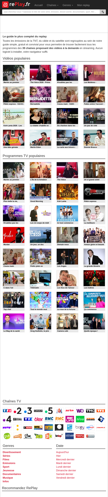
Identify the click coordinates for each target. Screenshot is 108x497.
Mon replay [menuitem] (83, 5)
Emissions (9, 463)
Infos (6, 481)
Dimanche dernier (66, 470)
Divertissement (12, 452)
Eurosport (90, 427)
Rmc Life (69, 419)
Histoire (90, 436)
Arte (69, 410)
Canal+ (38, 410)
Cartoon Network (27, 436)
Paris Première (90, 419)
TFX (100, 410)
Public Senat (80, 436)
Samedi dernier (64, 474)
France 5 (48, 410)
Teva (80, 419)
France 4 (7, 419)
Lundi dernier (63, 466)
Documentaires (12, 474)
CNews (27, 427)
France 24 (69, 427)
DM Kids (48, 436)
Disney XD (38, 436)
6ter (38, 419)
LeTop (59, 436)
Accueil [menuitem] (38, 5)
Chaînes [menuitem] (52, 5)
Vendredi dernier (65, 477)
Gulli (7, 436)
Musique (8, 477)
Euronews (59, 427)
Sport (6, 466)
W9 (80, 410)
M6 (59, 410)
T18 (101, 419)
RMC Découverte (49, 419)
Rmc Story (59, 419)
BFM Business (48, 427)
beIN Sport (80, 427)
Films (6, 459)
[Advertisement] (54, 24)
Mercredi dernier (65, 459)
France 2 (17, 410)
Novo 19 (7, 427)
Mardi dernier (63, 463)
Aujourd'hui (62, 452)
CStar (17, 419)
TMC (90, 410)
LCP (69, 436)
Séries (6, 455)
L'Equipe (100, 427)
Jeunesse (8, 470)
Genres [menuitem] (68, 5)
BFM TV (38, 427)
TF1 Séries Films (28, 419)
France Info (17, 427)
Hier (58, 455)
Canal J (17, 436)
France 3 (27, 410)
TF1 (7, 410)
